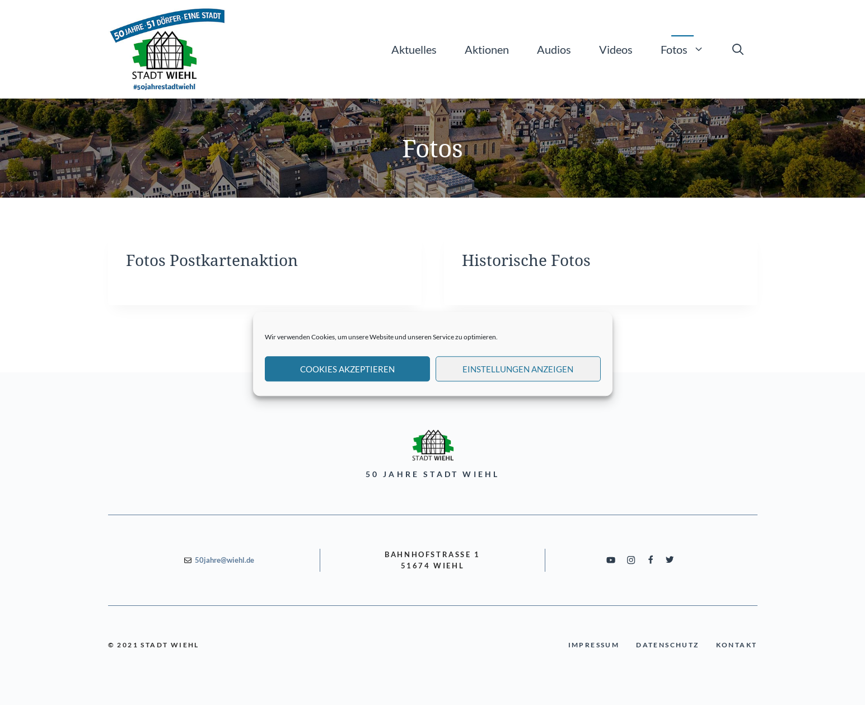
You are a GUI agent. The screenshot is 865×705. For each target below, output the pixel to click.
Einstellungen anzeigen (517, 377)
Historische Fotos (526, 259)
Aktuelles (414, 49)
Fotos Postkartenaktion (212, 259)
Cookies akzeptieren (347, 377)
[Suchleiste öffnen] (738, 49)
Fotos (689, 49)
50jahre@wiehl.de (224, 559)
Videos (616, 49)
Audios (554, 49)
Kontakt (737, 645)
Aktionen (487, 49)
